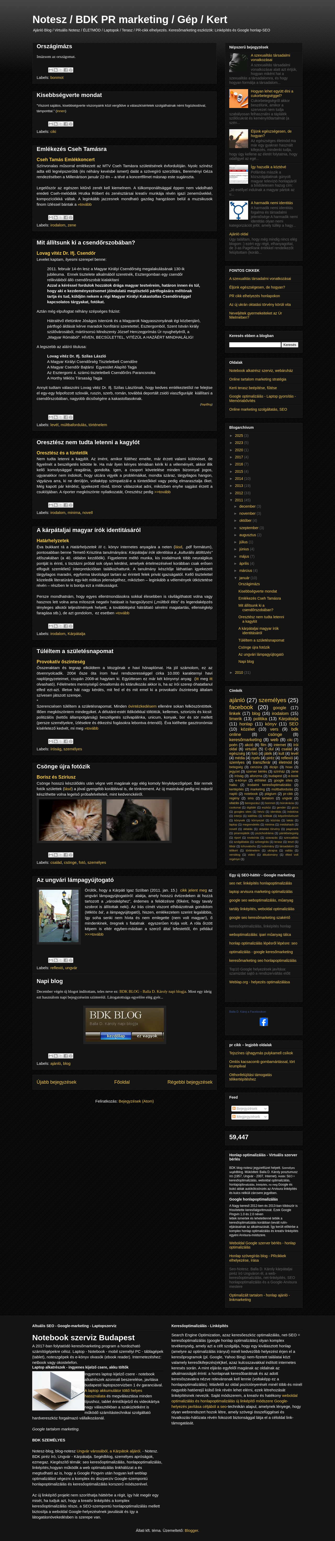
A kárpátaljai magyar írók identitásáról (89, 530)
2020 (239, 450)
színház (279, 771)
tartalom (268, 798)
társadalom (287, 846)
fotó (82, 862)
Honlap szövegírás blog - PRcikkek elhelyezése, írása (257, 1258)
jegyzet (234, 771)
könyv (271, 723)
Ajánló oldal (238, 234)
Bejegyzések (244, 1108)
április (244, 563)
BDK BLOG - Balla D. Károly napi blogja (152, 991)
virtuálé (251, 749)
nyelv (255, 758)
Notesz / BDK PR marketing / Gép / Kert (129, 19)
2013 (239, 486)
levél (55, 424)
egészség (237, 753)
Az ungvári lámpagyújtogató (75, 880)
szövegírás (262, 841)
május (244, 556)
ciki (53, 131)
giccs (295, 807)
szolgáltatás (241, 841)
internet (280, 745)
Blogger (191, 1530)
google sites (283, 780)
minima (74, 512)
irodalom (58, 225)
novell (87, 512)
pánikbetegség (288, 833)
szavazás (271, 837)
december (247, 506)
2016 (239, 464)
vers (274, 729)
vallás (289, 850)
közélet (248, 729)
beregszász (252, 803)
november (247, 513)
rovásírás (253, 837)
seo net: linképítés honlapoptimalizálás (260, 883)
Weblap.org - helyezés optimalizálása (259, 982)
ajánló (56, 1063)
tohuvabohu (248, 846)
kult (281, 753)
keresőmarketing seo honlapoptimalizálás (263, 960)
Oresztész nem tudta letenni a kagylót (88, 442)
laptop (233, 824)
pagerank (292, 829)
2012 (239, 493)
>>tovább (162, 492)
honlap (246, 723)
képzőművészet (288, 815)
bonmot (57, 77)
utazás (234, 803)
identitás (275, 811)
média (240, 758)
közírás (275, 820)
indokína (292, 811)
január (244, 578)
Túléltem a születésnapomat (75, 651)
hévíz (261, 811)
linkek (235, 713)
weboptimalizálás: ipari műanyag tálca (260, 934)
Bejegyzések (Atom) (136, 1101)
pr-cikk (288, 794)
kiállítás (252, 815)
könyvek (239, 820)
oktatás (248, 829)
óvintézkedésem (142, 706)
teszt (291, 841)
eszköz (266, 807)
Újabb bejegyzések (56, 1082)
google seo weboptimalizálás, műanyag (261, 900)
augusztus (248, 535)
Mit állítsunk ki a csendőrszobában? (86, 242)
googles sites (243, 811)
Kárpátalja (76, 633)
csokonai (235, 807)
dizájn (274, 767)
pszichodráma (264, 833)
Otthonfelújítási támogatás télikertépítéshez (250, 1077)
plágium (270, 794)
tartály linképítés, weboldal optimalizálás (261, 909)
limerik (235, 718)
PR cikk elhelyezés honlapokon (254, 296)
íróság (56, 749)
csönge (70, 862)
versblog (234, 854)
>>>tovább (94, 934)
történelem (97, 424)
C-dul (269, 749)
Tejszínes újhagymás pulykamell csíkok (261, 1053)
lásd (178, 547)
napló (233, 794)
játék (268, 753)
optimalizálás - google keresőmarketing (261, 952)
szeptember (249, 528)
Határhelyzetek (53, 540)
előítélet (260, 780)
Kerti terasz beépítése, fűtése (253, 388)
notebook (251, 794)
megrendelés (251, 824)
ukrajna (272, 850)
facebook (241, 707)
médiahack (287, 824)
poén (233, 745)
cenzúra (256, 767)
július (244, 542)
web (274, 739)
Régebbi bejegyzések (190, 1082)
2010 (239, 672)
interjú (238, 815)
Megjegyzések (246, 1117)
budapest (275, 776)
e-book (293, 776)
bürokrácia (287, 803)
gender (281, 807)
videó (251, 854)
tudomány (267, 846)
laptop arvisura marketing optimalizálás (261, 891)
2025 (239, 435)
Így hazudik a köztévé (268, 167)
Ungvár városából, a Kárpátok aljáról (108, 1451)
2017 (239, 457)
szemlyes (236, 762)
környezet (258, 820)
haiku (233, 785)
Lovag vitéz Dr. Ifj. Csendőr (66, 253)
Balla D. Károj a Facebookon (247, 1011)
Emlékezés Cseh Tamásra (72, 149)
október (246, 520)
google (279, 707)
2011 (239, 500)
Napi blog (50, 981)
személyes (73, 749)
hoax (289, 767)
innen (61, 111)
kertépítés (236, 789)
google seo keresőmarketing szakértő (259, 917)
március (246, 570)
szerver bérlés (256, 771)
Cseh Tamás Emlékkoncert (66, 159)
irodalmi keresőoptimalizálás (269, 785)
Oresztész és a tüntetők (62, 452)
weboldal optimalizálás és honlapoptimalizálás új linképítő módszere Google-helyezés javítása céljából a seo (234, 1401)
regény (234, 798)
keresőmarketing (245, 739)
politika (260, 718)
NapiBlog (206, 404)
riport (237, 837)
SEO (293, 723)
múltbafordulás (73, 424)
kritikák (267, 815)
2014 (239, 478)
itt (197, 678)
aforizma (256, 776)
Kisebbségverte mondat (69, 95)
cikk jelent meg (193, 890)
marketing (257, 789)
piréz (270, 758)
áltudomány (270, 854)
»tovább (85, 204)
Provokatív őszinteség (61, 661)
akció (249, 745)
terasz (278, 841)
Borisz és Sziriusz (56, 777)
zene (72, 225)
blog (66, 1063)
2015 (239, 471)
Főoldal (122, 1082)
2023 (239, 443)
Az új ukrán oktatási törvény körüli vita (260, 304)
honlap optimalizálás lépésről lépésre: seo (263, 943)
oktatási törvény (269, 829)
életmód (285, 762)
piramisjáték (242, 833)
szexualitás (291, 837)
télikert (233, 850)
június (244, 549)
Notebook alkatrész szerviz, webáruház (261, 370)
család (56, 862)
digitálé (251, 807)
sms (251, 798)
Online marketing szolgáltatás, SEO (258, 409)
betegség (236, 767)
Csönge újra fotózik (63, 766)
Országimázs (54, 46)
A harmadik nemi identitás (272, 203)
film (263, 745)
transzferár (262, 762)
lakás (290, 820)
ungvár (71, 967)
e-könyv (241, 780)
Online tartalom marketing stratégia (257, 379)
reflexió (57, 967)
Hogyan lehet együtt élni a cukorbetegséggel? (272, 93)
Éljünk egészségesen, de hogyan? (257, 287)
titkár (232, 846)
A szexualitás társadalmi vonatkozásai (270, 57)
